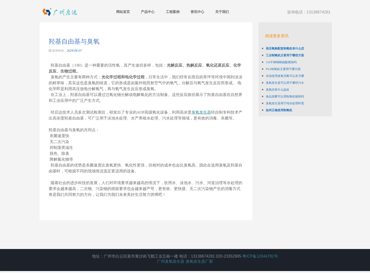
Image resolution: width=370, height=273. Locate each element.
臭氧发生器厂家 (199, 263)
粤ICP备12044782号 (260, 258)
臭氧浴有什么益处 (277, 81)
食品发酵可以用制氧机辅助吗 (285, 87)
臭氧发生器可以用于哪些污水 (285, 74)
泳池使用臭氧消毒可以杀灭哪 (285, 67)
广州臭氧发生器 (170, 263)
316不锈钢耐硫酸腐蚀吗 (281, 53)
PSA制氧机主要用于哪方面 (283, 60)
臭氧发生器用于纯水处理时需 (285, 94)
